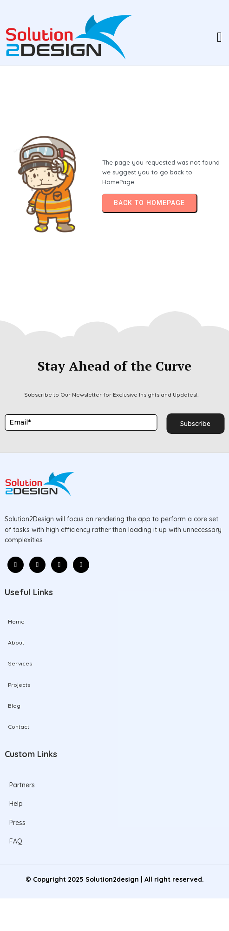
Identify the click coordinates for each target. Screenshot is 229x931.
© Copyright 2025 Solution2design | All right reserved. (115, 879)
